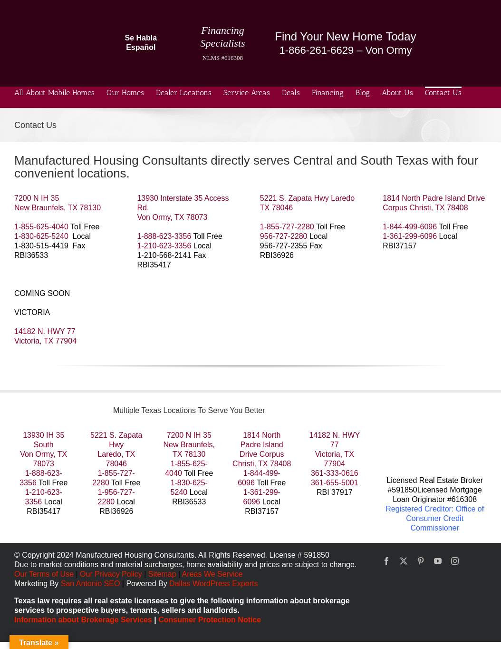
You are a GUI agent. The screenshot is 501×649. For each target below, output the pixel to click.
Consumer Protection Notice (209, 620)
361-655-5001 (334, 483)
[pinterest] (420, 561)
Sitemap (162, 574)
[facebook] (386, 561)
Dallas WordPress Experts (213, 584)
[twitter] (403, 561)
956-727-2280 (284, 236)
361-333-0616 (334, 473)
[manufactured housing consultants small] (52, 13)
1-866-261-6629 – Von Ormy (345, 50)
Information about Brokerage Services (83, 620)
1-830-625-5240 (41, 236)
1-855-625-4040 (41, 227)
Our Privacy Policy (112, 574)
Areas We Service (212, 574)
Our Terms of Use (44, 574)
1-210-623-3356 (164, 246)
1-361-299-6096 (410, 236)
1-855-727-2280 (287, 227)
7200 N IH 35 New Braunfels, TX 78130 (189, 444)
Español (33, 102)
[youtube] (438, 561)
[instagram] (455, 561)
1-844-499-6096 (410, 227)
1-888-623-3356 (164, 236)
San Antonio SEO (90, 584)
